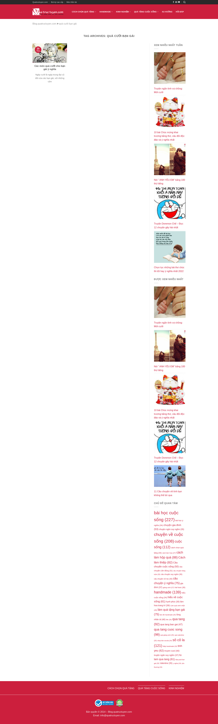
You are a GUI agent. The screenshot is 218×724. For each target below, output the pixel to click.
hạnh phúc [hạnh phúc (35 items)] (173, 602)
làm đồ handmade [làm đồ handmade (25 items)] (168, 615)
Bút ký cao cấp (57, 2)
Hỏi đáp (180, 12)
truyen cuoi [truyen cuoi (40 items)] (172, 651)
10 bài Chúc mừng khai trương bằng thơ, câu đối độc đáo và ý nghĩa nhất (169, 136)
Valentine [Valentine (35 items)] (166, 663)
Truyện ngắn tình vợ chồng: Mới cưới (168, 90)
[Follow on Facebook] (173, 2)
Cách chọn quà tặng (84, 11)
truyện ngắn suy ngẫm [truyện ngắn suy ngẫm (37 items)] (166, 655)
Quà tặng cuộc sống (146, 11)
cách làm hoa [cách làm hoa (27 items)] (169, 553)
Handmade (106, 11)
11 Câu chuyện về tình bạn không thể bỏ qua (168, 493)
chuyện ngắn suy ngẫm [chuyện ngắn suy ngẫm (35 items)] (171, 529)
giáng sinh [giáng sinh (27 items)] (168, 587)
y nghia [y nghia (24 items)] (177, 663)
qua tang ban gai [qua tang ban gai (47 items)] (171, 624)
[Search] (184, 2)
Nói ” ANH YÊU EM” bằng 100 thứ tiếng (169, 182)
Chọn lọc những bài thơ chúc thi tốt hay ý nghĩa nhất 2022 (169, 269)
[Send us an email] (176, 2)
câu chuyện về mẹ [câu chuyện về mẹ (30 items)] (163, 579)
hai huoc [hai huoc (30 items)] (180, 587)
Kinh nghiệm (123, 11)
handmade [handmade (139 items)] (167, 592)
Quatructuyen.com (40, 2)
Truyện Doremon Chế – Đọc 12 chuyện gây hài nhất (168, 225)
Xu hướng (167, 12)
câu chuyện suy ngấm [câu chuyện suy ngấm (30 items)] (171, 574)
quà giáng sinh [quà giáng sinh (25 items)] (167, 635)
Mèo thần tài (71, 2)
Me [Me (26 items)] (169, 619)
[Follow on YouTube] (179, 2)
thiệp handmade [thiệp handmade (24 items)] (170, 646)
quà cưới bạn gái (68, 23)
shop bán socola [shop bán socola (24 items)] (164, 640)
